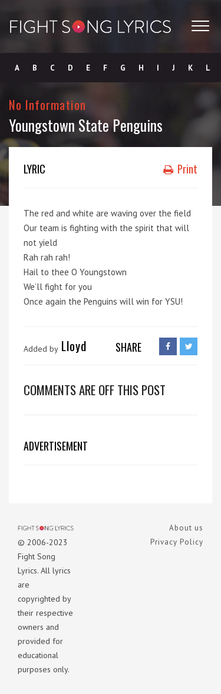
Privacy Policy (176, 542)
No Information (47, 104)
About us (186, 528)
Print (180, 168)
